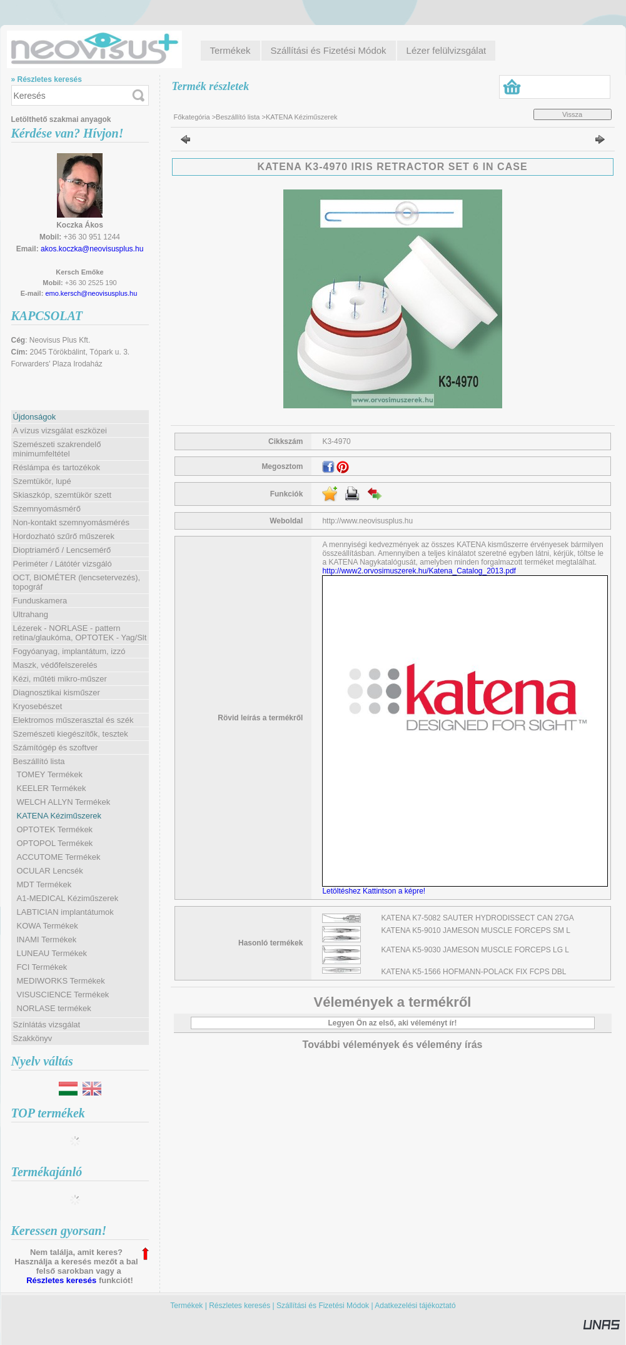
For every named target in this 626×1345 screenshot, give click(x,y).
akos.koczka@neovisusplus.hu (92, 248)
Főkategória (192, 117)
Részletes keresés (61, 1280)
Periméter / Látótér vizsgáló (62, 563)
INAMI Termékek (47, 939)
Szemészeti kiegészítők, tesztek (70, 733)
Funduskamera (40, 600)
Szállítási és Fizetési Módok (322, 1305)
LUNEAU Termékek (52, 953)
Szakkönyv (33, 1038)
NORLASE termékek (54, 1008)
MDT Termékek (44, 884)
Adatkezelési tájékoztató (415, 1305)
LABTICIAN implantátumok (65, 912)
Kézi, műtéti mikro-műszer (60, 678)
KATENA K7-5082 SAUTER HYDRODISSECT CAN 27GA (477, 918)
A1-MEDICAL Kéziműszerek (68, 898)
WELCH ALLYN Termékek (64, 802)
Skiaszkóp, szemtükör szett (62, 495)
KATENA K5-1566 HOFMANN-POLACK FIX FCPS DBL (474, 971)
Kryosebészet (38, 706)
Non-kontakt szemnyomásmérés (71, 522)
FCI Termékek (42, 967)
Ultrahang (30, 614)
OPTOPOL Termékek (55, 843)
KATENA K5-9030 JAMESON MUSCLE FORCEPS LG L (475, 949)
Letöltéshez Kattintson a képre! (375, 891)
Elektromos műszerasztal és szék (73, 720)
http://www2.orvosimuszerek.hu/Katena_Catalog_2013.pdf (419, 571)
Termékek (186, 1305)
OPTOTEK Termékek (55, 829)
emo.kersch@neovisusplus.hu (91, 293)
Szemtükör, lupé (42, 481)
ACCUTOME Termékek (59, 857)
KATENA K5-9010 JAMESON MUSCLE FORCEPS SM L (476, 930)
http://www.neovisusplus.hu (367, 520)
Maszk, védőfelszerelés (55, 665)
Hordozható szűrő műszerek (64, 536)
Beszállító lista (238, 117)
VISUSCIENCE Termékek (63, 994)
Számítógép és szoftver (55, 747)
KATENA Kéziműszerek (59, 815)
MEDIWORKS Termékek (61, 980)
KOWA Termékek (47, 925)
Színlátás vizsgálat (47, 1024)
